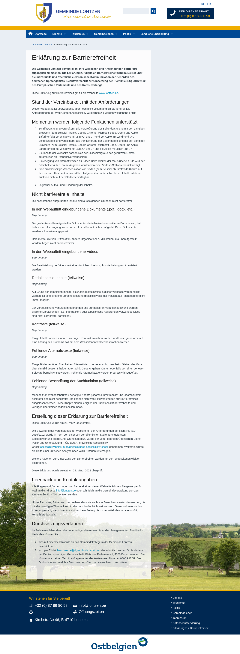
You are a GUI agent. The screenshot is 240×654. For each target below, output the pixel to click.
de (203, 4)
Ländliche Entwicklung (154, 33)
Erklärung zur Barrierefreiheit (190, 628)
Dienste (57, 33)
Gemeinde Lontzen (42, 44)
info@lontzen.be (66, 490)
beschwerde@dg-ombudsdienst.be (78, 550)
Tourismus (78, 33)
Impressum (179, 618)
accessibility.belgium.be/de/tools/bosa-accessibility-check (74, 446)
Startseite (41, 33)
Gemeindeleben (104, 33)
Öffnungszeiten (91, 612)
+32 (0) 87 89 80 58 (195, 16)
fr (209, 4)
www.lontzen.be (108, 92)
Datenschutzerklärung (186, 623)
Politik (127, 33)
